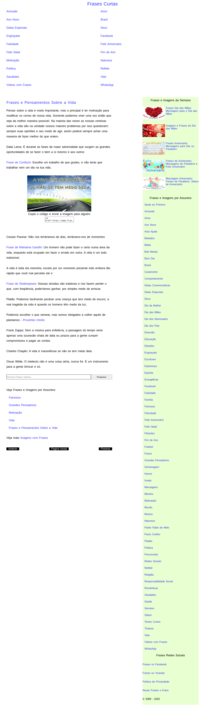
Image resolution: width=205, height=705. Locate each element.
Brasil (104, 19)
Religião (149, 574)
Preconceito (151, 554)
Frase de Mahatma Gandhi (24, 248)
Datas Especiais (16, 27)
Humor (148, 473)
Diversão (149, 332)
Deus (104, 27)
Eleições (149, 346)
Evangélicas (151, 379)
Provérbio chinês (34, 321)
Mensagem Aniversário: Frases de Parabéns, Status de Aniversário (170, 183)
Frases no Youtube (153, 673)
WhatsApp (107, 85)
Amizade (11, 11)
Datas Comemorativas (157, 285)
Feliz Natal (13, 52)
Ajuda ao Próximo (154, 204)
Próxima (105, 449)
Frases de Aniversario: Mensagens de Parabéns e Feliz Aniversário (170, 166)
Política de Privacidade (156, 681)
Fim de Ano (108, 52)
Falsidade (12, 44)
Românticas (151, 588)
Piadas (148, 541)
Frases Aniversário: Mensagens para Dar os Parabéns (168, 148)
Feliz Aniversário (111, 44)
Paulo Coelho (152, 534)
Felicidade (150, 413)
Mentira (148, 494)
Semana (149, 608)
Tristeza (148, 628)
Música (148, 514)
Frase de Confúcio (18, 162)
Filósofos (149, 433)
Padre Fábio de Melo (156, 527)
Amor (104, 11)
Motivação (12, 60)
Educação (150, 339)
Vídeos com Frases (18, 85)
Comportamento (153, 278)
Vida (103, 76)
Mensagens (151, 487)
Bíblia (147, 245)
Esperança (150, 366)
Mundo (148, 507)
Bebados (149, 238)
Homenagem (151, 467)
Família (148, 399)
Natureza (106, 60)
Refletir (105, 68)
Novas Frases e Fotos (156, 690)
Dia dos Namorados (156, 319)
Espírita (148, 372)
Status (148, 615)
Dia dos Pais (152, 325)
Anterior (12, 449)
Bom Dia (149, 258)
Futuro (148, 453)
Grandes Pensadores (156, 460)
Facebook (107, 35)
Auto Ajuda (150, 231)
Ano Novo (12, 19)
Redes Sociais (152, 561)
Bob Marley (151, 251)
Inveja (147, 480)
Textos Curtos (152, 621)
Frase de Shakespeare (21, 284)
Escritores (150, 359)
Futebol (148, 446)
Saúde (148, 601)
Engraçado (13, 35)
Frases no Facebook (155, 664)
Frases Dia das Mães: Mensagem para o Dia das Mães (170, 113)
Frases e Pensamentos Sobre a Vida (41, 102)
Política (11, 68)
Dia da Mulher (152, 305)
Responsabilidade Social (158, 581)
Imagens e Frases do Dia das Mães (169, 130)
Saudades (12, 76)
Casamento (151, 272)
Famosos (149, 406)
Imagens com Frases (34, 438)
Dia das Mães (152, 312)
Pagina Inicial (59, 449)
